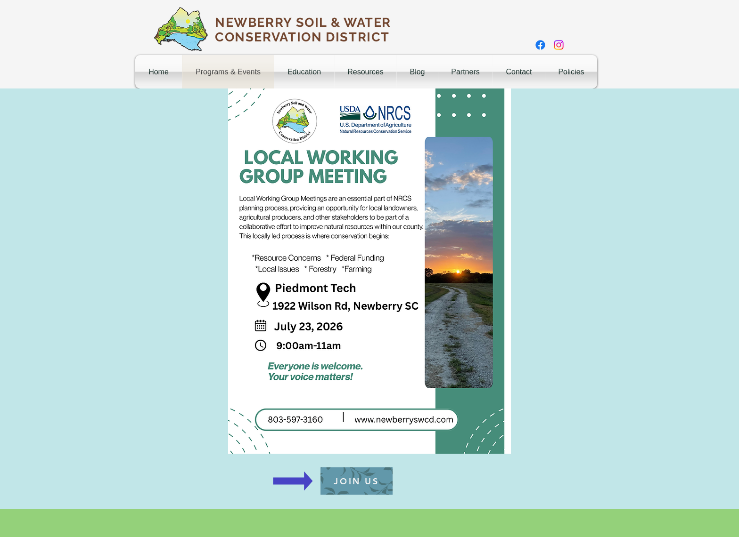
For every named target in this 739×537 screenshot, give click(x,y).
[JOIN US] (356, 481)
